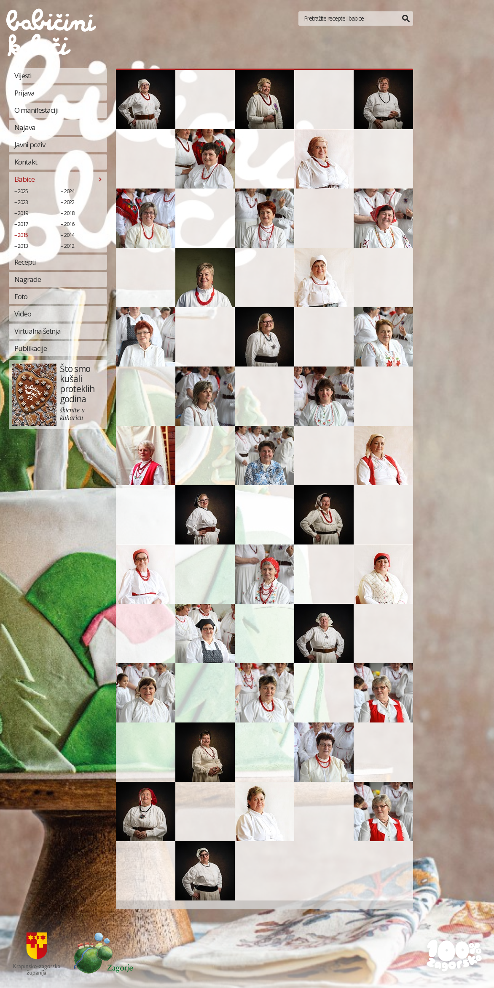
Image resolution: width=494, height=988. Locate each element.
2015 (23, 235)
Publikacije (30, 348)
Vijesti (23, 75)
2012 (69, 246)
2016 (69, 224)
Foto (20, 296)
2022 (69, 202)
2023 (23, 202)
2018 (69, 213)
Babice (24, 179)
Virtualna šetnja (37, 331)
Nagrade (27, 279)
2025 (23, 191)
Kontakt (25, 162)
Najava (24, 127)
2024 (69, 191)
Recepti (25, 262)
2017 (23, 224)
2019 (23, 213)
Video (22, 314)
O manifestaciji (36, 110)
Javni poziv (29, 144)
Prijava (24, 93)
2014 (69, 235)
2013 (23, 246)
